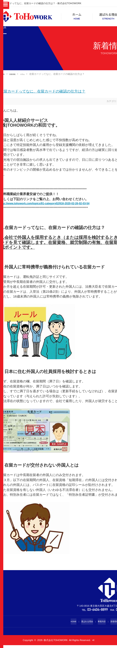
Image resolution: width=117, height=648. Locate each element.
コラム (29, 74)
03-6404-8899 (98, 613)
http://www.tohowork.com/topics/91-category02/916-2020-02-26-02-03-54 (56, 205)
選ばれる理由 (84, 624)
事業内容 (101, 624)
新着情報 (16, 74)
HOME (3, 74)
